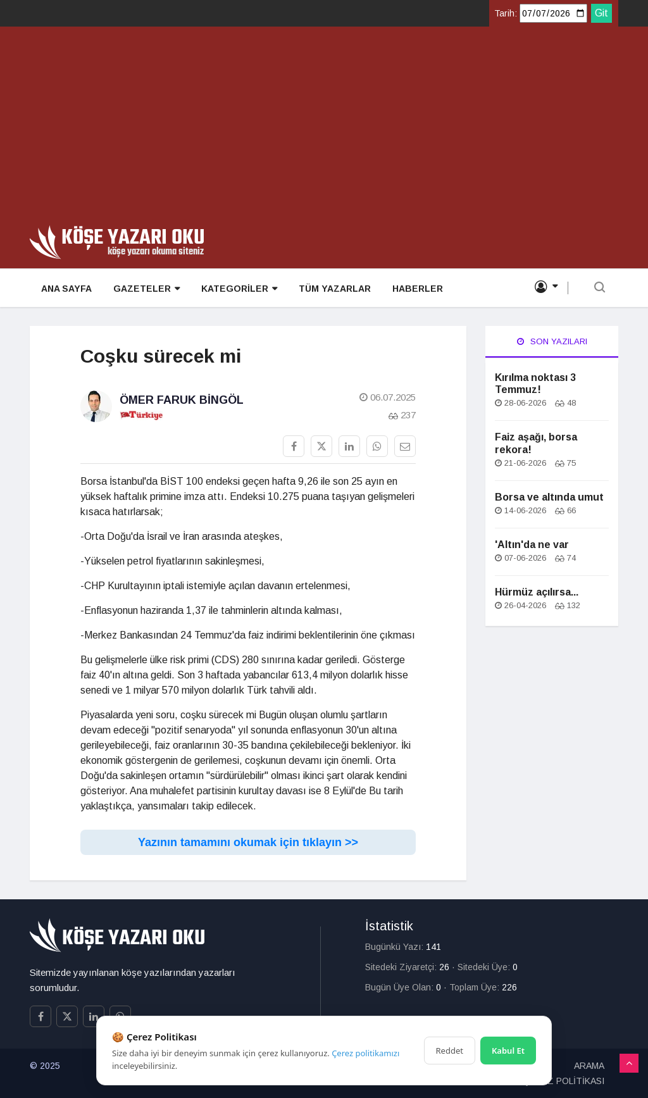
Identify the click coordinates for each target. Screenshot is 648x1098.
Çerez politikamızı (365, 1053)
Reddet (449, 1050)
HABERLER (411, 289)
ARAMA (589, 1066)
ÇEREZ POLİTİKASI (563, 1081)
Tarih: (505, 13)
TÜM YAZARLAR (330, 289)
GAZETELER (144, 289)
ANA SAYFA (65, 289)
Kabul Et (508, 1050)
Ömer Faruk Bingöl (182, 400)
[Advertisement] (324, 130)
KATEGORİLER (235, 289)
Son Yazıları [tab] (552, 341)
